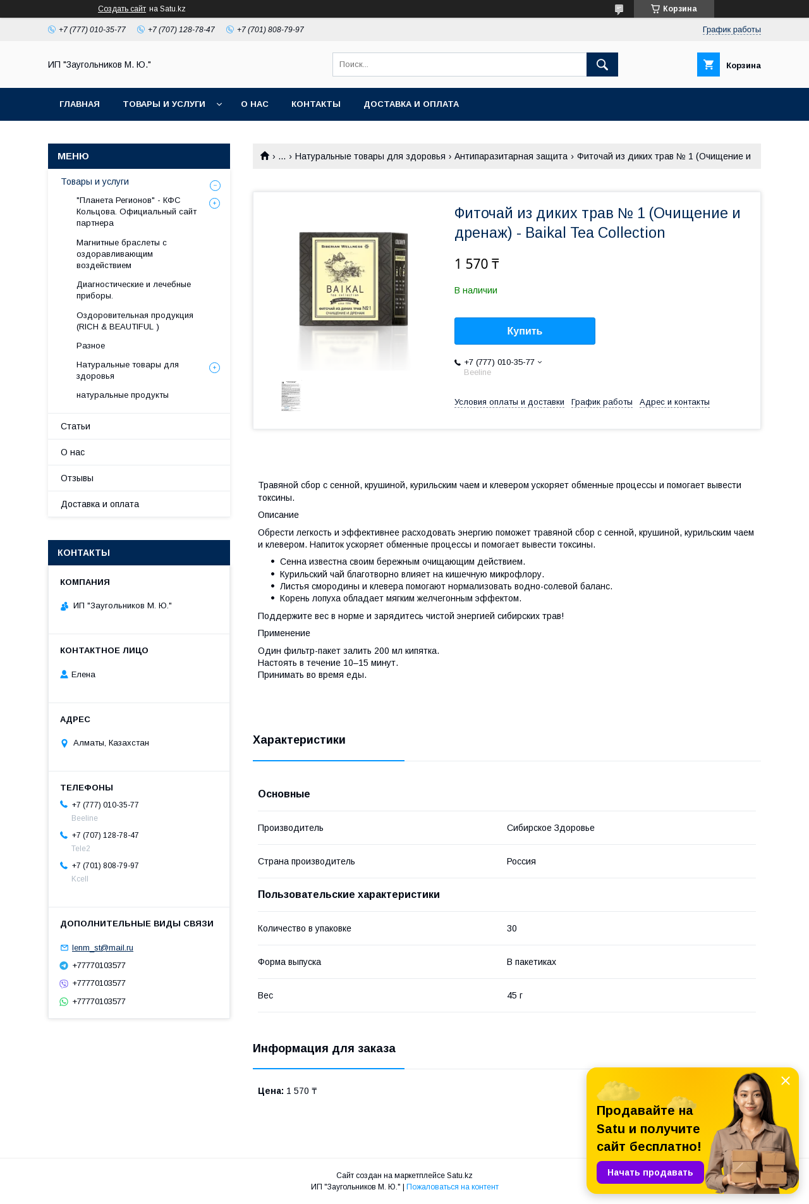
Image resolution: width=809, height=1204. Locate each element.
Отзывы (77, 478)
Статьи (75, 426)
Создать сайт (122, 8)
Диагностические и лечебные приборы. (133, 290)
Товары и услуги (164, 104)
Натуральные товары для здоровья (370, 156)
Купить (525, 331)
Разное (90, 345)
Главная (79, 104)
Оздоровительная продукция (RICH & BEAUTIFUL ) (134, 320)
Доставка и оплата (411, 104)
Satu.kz (460, 1175)
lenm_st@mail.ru (102, 947)
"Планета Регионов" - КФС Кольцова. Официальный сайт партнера (136, 211)
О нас (255, 104)
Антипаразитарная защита (511, 156)
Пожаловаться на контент (452, 1186)
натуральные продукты (122, 395)
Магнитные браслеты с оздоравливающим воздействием (121, 254)
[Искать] (602, 64)
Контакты (316, 104)
